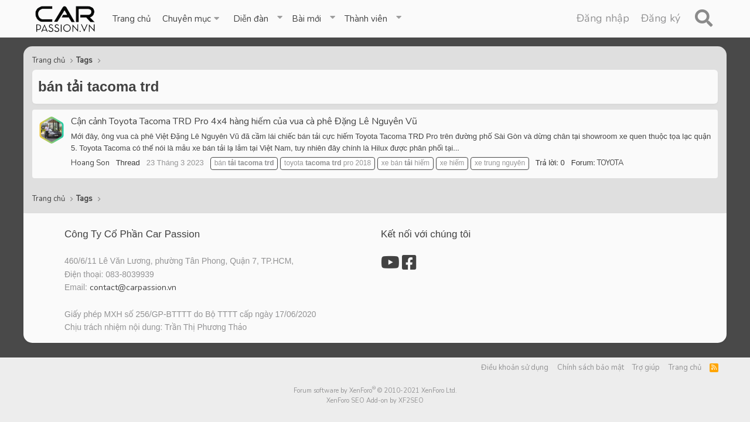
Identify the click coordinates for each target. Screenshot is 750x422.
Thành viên (366, 19)
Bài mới (306, 19)
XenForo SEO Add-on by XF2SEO (375, 400)
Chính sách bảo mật (590, 367)
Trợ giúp (646, 367)
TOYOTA (610, 163)
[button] (191, 19)
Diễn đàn (250, 19)
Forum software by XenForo (375, 390)
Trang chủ (131, 19)
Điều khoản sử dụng (514, 367)
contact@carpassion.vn (133, 287)
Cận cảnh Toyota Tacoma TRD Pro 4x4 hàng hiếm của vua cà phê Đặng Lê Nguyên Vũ (244, 121)
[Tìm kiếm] (703, 19)
